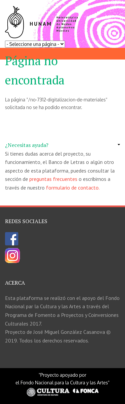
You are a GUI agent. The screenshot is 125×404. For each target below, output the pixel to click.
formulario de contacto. (73, 187)
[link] (62, 145)
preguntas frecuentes (53, 179)
